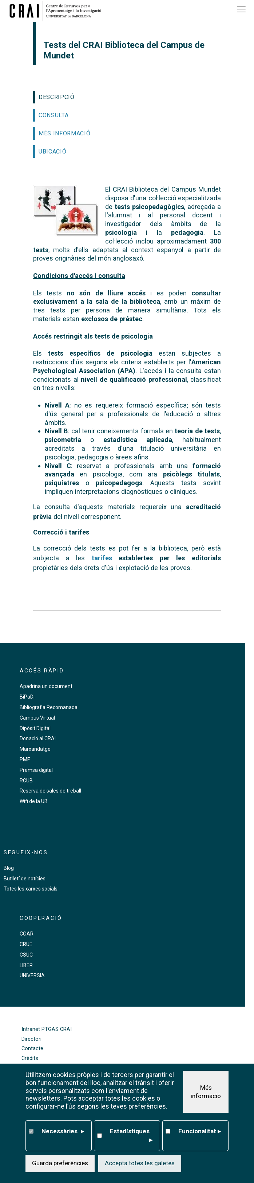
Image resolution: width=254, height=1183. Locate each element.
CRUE (26, 944)
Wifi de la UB (34, 801)
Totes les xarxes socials (30, 889)
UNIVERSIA (32, 975)
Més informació (206, 1092)
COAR (26, 934)
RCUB (26, 780)
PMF (25, 759)
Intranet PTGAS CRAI (46, 1029)
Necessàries (62, 1131)
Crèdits (29, 1058)
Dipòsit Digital (35, 728)
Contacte (32, 1048)
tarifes (102, 558)
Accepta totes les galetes (140, 1163)
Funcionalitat (199, 1131)
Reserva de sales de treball (50, 791)
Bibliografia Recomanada (49, 707)
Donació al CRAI (38, 738)
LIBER (26, 965)
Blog (9, 868)
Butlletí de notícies (24, 878)
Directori (31, 1039)
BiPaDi (27, 697)
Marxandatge (35, 749)
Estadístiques (131, 1136)
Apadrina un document (46, 686)
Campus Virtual (37, 718)
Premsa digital (36, 770)
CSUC (26, 955)
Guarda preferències (60, 1163)
